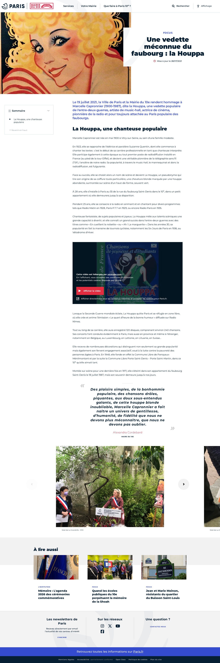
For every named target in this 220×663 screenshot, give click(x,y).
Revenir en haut (19, 130)
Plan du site (156, 660)
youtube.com (115, 274)
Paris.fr (138, 651)
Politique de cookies (138, 660)
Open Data (121, 660)
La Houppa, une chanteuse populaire (28, 121)
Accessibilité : (95, 660)
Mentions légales (66, 660)
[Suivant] (183, 484)
